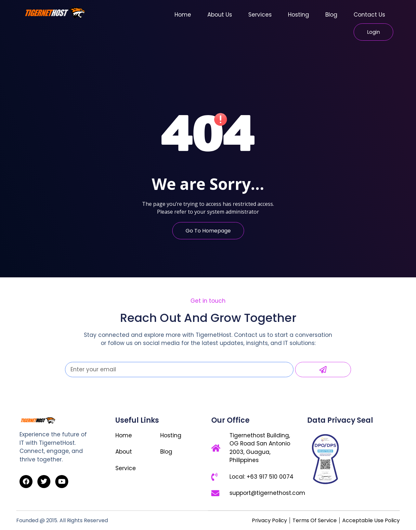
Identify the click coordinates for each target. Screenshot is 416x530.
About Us (219, 15)
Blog (331, 15)
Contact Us (369, 15)
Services (260, 15)
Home (183, 15)
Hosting (298, 15)
